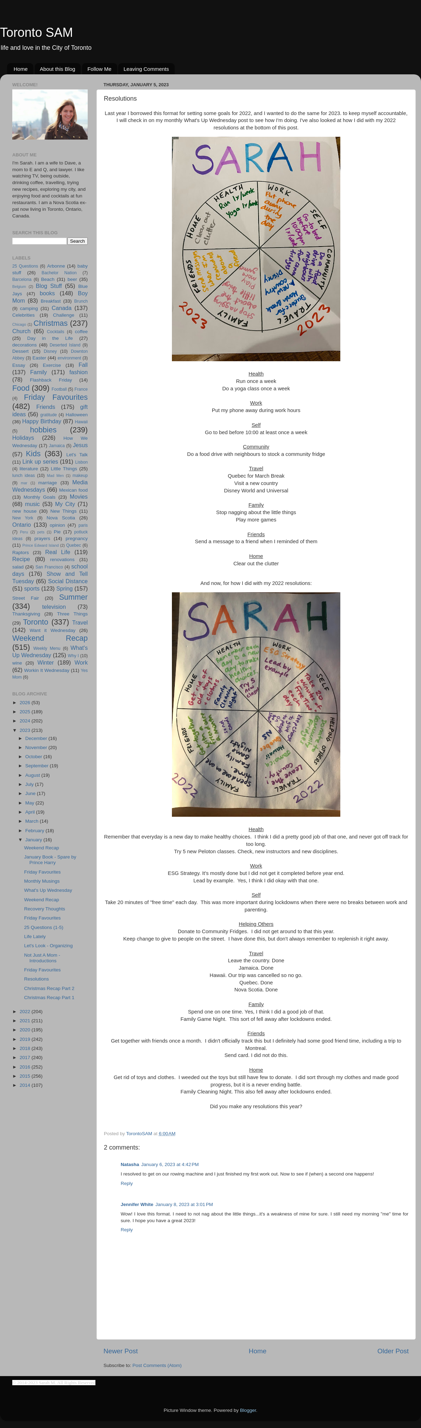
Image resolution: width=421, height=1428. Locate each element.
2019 (26, 1039)
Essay (18, 365)
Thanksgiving (26, 614)
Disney (50, 351)
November (36, 747)
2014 (26, 1085)
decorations (24, 345)
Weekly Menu (46, 648)
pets (40, 532)
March (32, 821)
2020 (26, 1029)
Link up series (40, 461)
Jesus (80, 445)
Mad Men (55, 475)
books (47, 293)
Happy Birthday (41, 421)
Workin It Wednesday (46, 670)
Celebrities (23, 315)
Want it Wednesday (52, 630)
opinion (57, 525)
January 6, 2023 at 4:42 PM (170, 1164)
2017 (26, 1057)
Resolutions (36, 979)
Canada (62, 308)
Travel (80, 622)
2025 (26, 711)
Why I (73, 655)
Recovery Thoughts (44, 908)
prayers (42, 538)
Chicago (19, 324)
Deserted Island (65, 345)
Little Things (64, 468)
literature (29, 468)
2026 (26, 702)
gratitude (48, 414)
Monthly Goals (39, 497)
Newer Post (120, 1351)
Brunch (81, 301)
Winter (46, 662)
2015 (26, 1076)
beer (72, 279)
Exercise (52, 365)
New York (22, 518)
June (31, 793)
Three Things (72, 614)
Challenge (63, 315)
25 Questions (25, 266)
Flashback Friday (51, 380)
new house (24, 511)
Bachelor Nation (59, 272)
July (30, 784)
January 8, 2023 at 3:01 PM (184, 1204)
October (34, 756)
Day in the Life (50, 338)
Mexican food (73, 490)
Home (21, 69)
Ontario (21, 524)
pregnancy (77, 538)
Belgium (19, 286)
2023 (26, 730)
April (30, 812)
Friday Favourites (56, 397)
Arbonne (56, 266)
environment (69, 358)
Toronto (35, 622)
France (81, 389)
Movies (79, 496)
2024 (26, 720)
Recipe (21, 559)
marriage (47, 482)
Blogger (248, 1410)
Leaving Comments (146, 69)
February (35, 830)
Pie (57, 531)
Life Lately (35, 936)
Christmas (51, 323)
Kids (33, 453)
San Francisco (49, 567)
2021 (26, 1020)
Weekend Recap (50, 638)
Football (59, 389)
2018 (26, 1048)
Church (21, 331)
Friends (45, 407)
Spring (64, 588)
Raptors (20, 552)
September (37, 765)
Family (38, 372)
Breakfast (51, 301)
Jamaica (57, 445)
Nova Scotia (61, 517)
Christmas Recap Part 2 (49, 988)
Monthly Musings (42, 881)
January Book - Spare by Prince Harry (50, 859)
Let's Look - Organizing (48, 945)
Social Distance (68, 581)
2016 (26, 1067)
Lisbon (81, 462)
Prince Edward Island (40, 545)
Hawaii (81, 421)
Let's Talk (77, 454)
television (54, 607)
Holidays (23, 438)
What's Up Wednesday (48, 890)
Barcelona (22, 279)
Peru (24, 532)
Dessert (20, 351)
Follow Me (99, 69)
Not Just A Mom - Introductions (42, 957)
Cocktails (55, 331)
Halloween (77, 414)
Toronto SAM (36, 32)
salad (18, 567)
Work (81, 662)
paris (83, 525)
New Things (63, 511)
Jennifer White (137, 1204)
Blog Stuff (49, 286)
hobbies (43, 429)
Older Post (393, 1351)
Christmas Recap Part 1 (49, 997)
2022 (26, 1011)
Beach (47, 279)
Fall (83, 365)
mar (24, 483)
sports (32, 588)
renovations (62, 559)
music (32, 504)
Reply (127, 1183)
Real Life (57, 552)
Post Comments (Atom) (157, 1365)
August (33, 775)
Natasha (130, 1164)
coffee (81, 331)
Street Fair (25, 598)
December (36, 738)
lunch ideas (23, 475)
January (34, 839)
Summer (73, 597)
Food (20, 388)
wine (17, 663)
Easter (39, 358)
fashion (78, 372)
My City (65, 504)
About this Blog (57, 69)
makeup (80, 475)
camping (29, 308)
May (30, 803)
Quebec (73, 545)
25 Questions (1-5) (44, 927)
